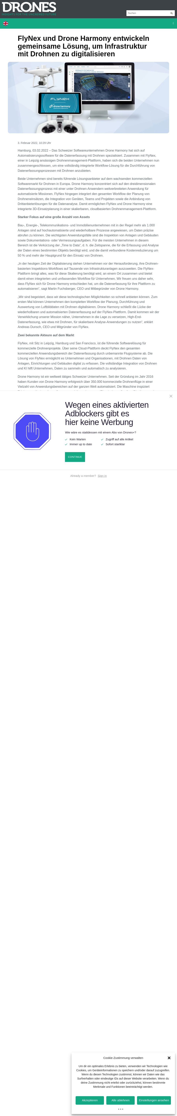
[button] (169, 1058)
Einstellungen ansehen (154, 1100)
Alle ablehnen (121, 1100)
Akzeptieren (89, 1100)
